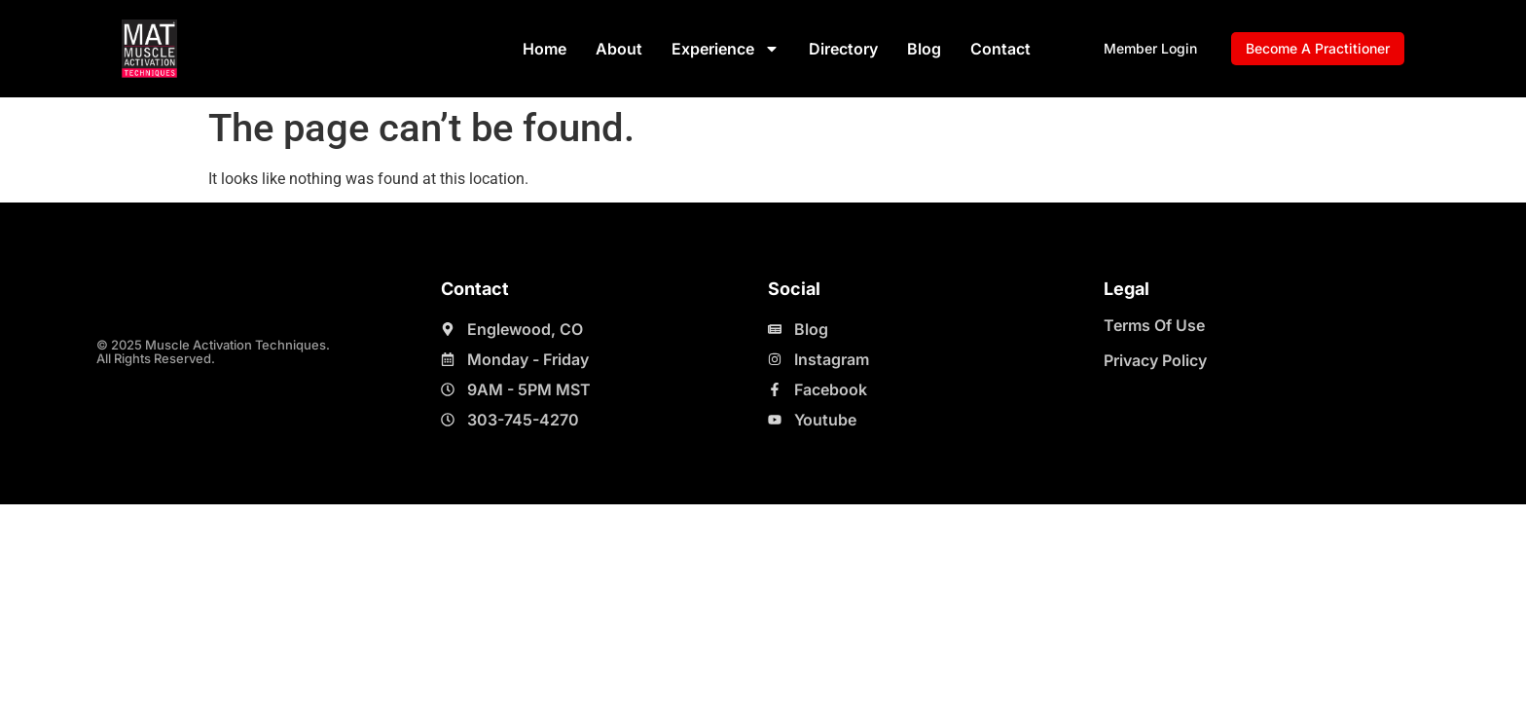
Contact (1000, 48)
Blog (924, 48)
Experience (726, 48)
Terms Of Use (1154, 325)
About (619, 48)
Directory (843, 48)
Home (544, 48)
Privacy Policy (1155, 360)
